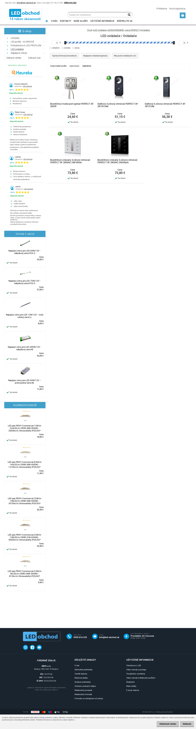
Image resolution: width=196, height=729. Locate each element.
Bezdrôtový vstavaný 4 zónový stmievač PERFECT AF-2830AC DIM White (70, 161)
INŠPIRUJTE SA (124, 21)
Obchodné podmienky (83, 670)
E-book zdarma (132, 690)
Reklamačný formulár (83, 694)
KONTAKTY (65, 21)
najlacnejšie (74, 66)
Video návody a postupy (136, 670)
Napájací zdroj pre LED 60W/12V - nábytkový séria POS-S (24, 251)
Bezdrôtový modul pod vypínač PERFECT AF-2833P (72, 105)
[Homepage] (45, 20)
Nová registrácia (177, 8)
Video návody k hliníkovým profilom (140, 678)
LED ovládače (100, 30)
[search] (129, 15)
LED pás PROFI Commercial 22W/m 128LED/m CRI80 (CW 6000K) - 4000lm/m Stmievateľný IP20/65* (24, 537)
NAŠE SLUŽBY (81, 21)
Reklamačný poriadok (83, 690)
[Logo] (26, 15)
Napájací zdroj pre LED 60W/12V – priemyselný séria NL (24, 381)
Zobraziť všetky (13, 57)
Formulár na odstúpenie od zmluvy (89, 698)
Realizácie (130, 682)
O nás (77, 665)
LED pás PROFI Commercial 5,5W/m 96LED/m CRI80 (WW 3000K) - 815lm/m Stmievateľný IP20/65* (25, 573)
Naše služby (131, 686)
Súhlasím (186, 724)
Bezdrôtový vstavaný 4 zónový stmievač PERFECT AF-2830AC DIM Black (117, 161)
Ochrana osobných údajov (85, 686)
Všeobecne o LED (133, 665)
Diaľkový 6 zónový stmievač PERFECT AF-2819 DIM (165, 105)
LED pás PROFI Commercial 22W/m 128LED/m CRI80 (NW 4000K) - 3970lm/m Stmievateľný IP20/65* (24, 501)
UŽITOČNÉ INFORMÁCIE (102, 21)
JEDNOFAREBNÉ (116, 30)
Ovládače (145, 30)
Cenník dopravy (81, 674)
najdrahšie (86, 66)
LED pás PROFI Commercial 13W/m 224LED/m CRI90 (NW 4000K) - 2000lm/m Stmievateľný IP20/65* (24, 428)
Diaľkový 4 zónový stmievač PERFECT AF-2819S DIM (118, 105)
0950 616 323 (80, 637)
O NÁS (54, 21)
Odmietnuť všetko (166, 724)
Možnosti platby (81, 678)
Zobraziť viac (34, 57)
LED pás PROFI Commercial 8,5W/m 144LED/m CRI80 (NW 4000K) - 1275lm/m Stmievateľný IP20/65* (25, 464)
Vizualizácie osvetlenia (135, 674)
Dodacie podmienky (83, 682)
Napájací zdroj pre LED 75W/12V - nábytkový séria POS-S (24, 282)
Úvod (89, 30)
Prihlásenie (161, 8)
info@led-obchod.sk (109, 637)
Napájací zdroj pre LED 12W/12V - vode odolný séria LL (24, 315)
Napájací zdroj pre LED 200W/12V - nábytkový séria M (24, 348)
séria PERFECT (132, 30)
